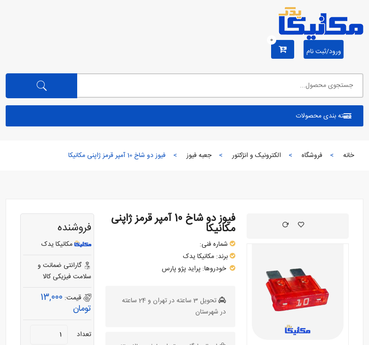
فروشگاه (312, 155)
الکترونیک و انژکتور (256, 155)
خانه (348, 155)
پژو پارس (174, 268)
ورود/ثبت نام (323, 51)
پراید (194, 268)
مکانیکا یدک (198, 256)
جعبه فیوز (198, 155)
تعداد (84, 334)
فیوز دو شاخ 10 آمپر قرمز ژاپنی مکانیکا (173, 223)
